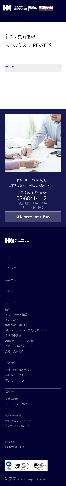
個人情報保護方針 (13, 415)
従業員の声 (12, 398)
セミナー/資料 (8, 17)
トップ (9, 256)
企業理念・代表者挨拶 (18, 369)
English (9, 441)
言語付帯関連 (13, 335)
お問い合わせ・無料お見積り (33, 216)
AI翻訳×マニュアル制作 (19, 340)
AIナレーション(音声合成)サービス (26, 330)
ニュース (10, 279)
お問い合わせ (8, 20)
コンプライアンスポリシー (18, 426)
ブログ (9, 290)
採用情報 (10, 391)
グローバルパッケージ (19, 346)
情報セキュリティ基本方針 (18, 421)
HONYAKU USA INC (17, 447)
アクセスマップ (14, 380)
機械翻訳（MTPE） (17, 325)
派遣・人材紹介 (14, 351)
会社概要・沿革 (14, 375)
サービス (10, 302)
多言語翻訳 (12, 319)
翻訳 (8, 309)
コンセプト (12, 268)
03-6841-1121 (33, 198)
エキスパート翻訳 (16, 314)
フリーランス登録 (16, 403)
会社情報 (10, 362)
